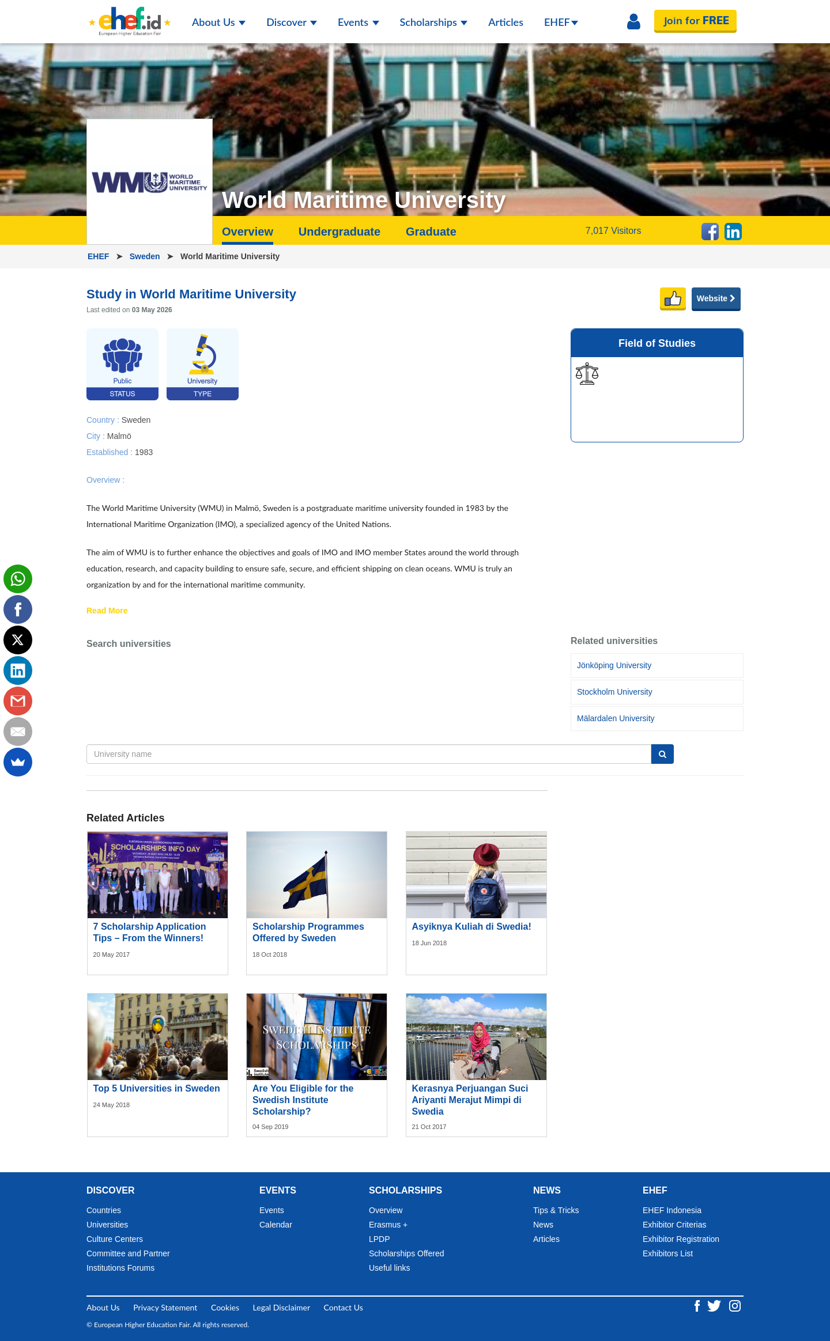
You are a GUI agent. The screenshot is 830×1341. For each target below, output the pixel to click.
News (543, 1224)
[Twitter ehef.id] (715, 1305)
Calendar (275, 1224)
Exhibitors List (668, 1253)
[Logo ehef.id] (130, 14)
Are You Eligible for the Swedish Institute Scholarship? (302, 1100)
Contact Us (343, 1307)
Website (716, 298)
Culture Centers (114, 1239)
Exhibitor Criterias (674, 1224)
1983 (144, 452)
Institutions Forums (120, 1267)
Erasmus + (388, 1224)
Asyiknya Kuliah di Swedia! (471, 926)
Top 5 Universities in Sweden (156, 1088)
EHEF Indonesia (672, 1210)
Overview (247, 231)
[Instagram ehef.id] (735, 1305)
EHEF (561, 22)
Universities (107, 1224)
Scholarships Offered (406, 1253)
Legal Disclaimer (281, 1307)
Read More (107, 611)
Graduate (431, 231)
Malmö (119, 435)
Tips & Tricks (556, 1210)
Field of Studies (657, 343)
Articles (505, 22)
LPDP (379, 1239)
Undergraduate (339, 231)
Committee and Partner (128, 1253)
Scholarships (434, 22)
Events (358, 22)
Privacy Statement (165, 1307)
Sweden (146, 256)
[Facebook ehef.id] (698, 1305)
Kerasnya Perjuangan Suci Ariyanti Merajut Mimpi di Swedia (470, 1100)
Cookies (225, 1307)
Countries (103, 1210)
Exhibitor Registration (681, 1239)
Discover (291, 22)
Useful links (389, 1267)
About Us (219, 22)
